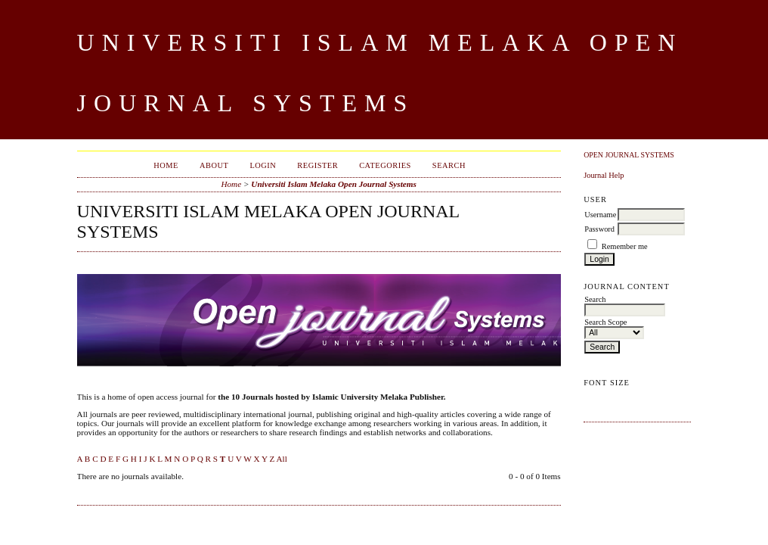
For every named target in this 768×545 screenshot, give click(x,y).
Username (600, 214)
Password (599, 229)
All (281, 458)
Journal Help (604, 175)
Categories (385, 165)
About (214, 165)
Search (449, 165)
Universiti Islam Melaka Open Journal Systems (334, 183)
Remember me (625, 246)
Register (317, 165)
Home (165, 165)
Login (262, 165)
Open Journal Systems (629, 155)
